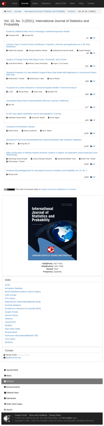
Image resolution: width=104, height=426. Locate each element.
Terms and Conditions (38, 415)
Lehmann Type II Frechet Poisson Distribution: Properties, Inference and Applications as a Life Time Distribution (48, 45)
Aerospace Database (14, 288)
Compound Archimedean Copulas (20, 127)
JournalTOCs (10, 322)
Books (35, 3)
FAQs (81, 3)
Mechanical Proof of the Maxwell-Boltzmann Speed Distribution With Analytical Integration (44, 140)
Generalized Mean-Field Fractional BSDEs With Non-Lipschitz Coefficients (37, 101)
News (72, 3)
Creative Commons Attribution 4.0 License (58, 189)
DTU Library (10, 298)
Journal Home (10, 370)
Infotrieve (9, 319)
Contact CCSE (21, 415)
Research (46, 3)
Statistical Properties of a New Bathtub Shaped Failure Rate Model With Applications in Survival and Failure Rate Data (51, 73)
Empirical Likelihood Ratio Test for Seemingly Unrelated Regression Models (38, 31)
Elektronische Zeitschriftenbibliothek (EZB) (23, 302)
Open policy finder (12, 329)
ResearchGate (11, 332)
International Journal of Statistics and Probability (45, 11)
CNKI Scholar (10, 295)
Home (14, 3)
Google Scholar (11, 312)
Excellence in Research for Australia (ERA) (23, 308)
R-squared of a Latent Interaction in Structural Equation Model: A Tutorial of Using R (41, 88)
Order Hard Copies (12, 404)
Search (7, 410)
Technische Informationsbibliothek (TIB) (21, 335)
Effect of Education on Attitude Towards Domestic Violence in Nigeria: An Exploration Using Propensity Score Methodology (52, 154)
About (7, 376)
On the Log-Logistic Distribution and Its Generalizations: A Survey (33, 114)
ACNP (7, 285)
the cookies (67, 418)
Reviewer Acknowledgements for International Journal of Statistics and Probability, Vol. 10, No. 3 (46, 170)
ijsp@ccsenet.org (13, 357)
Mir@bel (8, 325)
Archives (71, 11)
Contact (91, 3)
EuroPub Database (13, 305)
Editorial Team (11, 393)
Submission (9, 398)
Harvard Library (11, 315)
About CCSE (60, 3)
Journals (24, 3)
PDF (94, 38)
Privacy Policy (55, 415)
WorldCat (9, 342)
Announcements (11, 387)
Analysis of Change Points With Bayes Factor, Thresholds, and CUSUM (36, 59)
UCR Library (10, 339)
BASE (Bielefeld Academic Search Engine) (23, 292)
